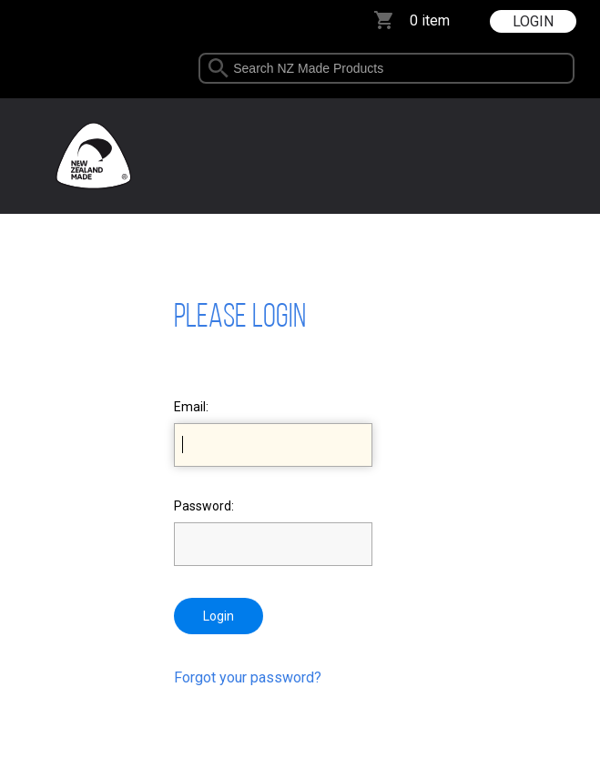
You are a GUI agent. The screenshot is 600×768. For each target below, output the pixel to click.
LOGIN (533, 21)
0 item (430, 20)
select (576, 68)
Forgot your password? (247, 677)
